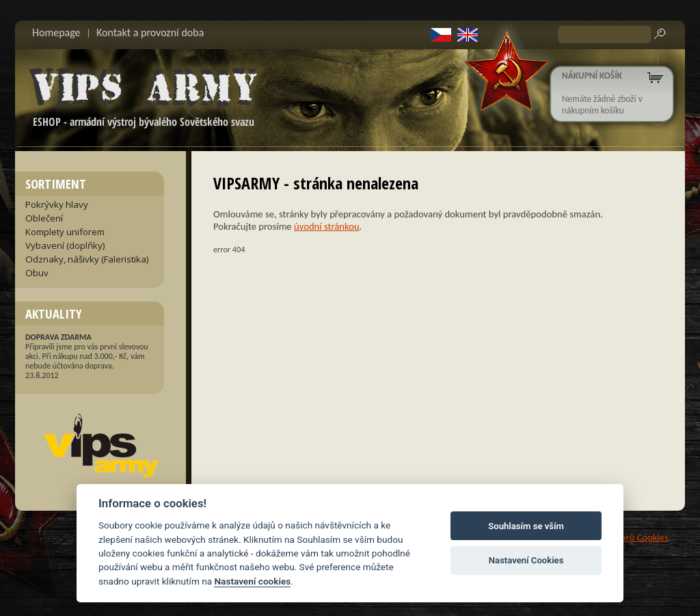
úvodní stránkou (327, 226)
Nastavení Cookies (526, 560)
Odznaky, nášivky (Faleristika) (87, 259)
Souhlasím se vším (526, 526)
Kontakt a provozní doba (150, 32)
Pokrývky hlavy (56, 204)
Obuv (37, 273)
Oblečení (44, 218)
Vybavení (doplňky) (65, 245)
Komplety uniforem (65, 232)
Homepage (56, 32)
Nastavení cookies (252, 581)
